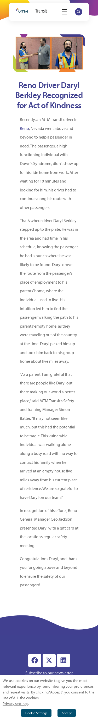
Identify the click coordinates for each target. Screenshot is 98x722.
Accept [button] (67, 713)
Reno (24, 128)
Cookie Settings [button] (36, 713)
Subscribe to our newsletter (49, 672)
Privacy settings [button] (15, 703)
